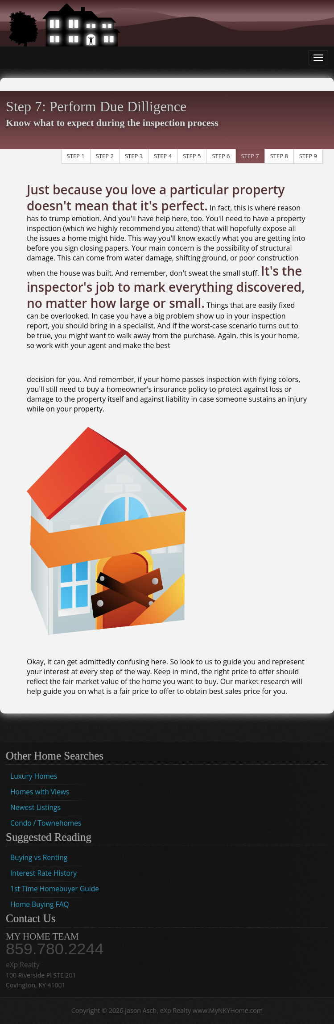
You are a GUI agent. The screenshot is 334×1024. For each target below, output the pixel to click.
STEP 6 (221, 156)
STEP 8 (279, 156)
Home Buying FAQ (39, 904)
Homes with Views (39, 792)
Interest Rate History (43, 873)
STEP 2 (105, 156)
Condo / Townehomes (45, 823)
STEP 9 (308, 156)
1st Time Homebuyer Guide (54, 889)
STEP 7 (250, 156)
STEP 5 (192, 156)
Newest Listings (35, 807)
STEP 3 (134, 156)
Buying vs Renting (38, 857)
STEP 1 (76, 156)
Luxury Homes (33, 776)
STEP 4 (163, 156)
